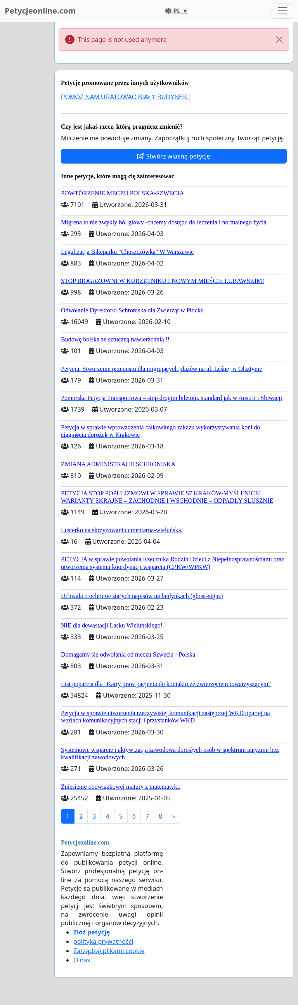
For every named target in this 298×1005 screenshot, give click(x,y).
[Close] (279, 39)
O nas (81, 960)
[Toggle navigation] (282, 11)
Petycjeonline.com (40, 10)
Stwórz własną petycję (173, 156)
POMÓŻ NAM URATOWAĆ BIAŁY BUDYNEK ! (126, 97)
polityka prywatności (103, 941)
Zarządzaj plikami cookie (108, 950)
